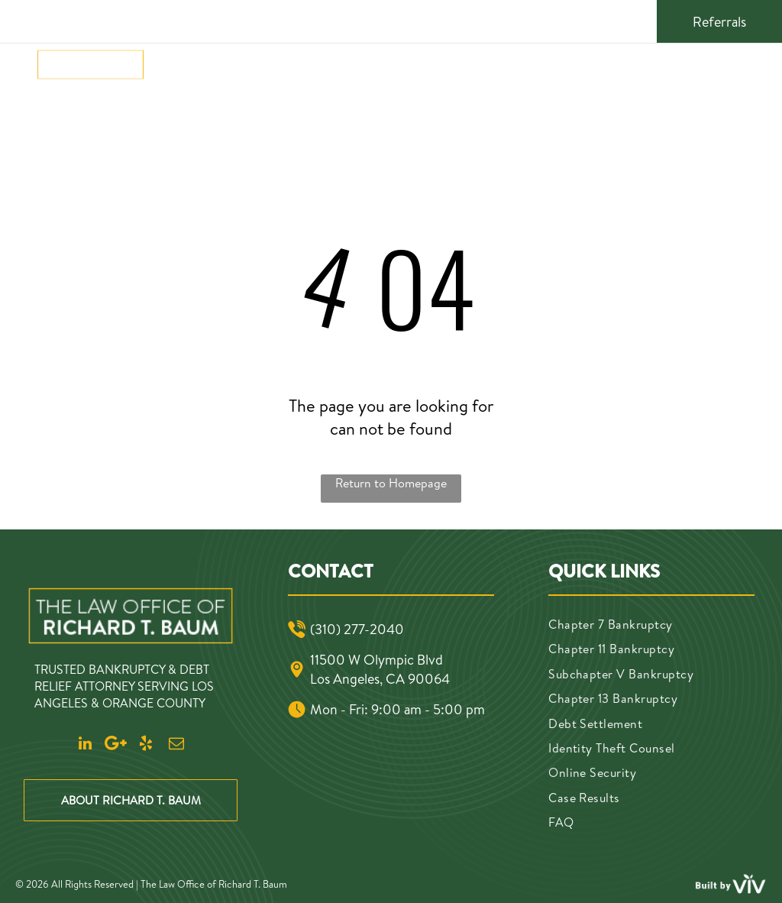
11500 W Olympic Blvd (376, 659)
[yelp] (607, 19)
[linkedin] (555, 19)
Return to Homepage (391, 482)
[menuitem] (181, 68)
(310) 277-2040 (103, 19)
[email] (633, 19)
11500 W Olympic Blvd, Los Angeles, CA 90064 (396, 19)
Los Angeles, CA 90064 (380, 678)
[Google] (581, 19)
